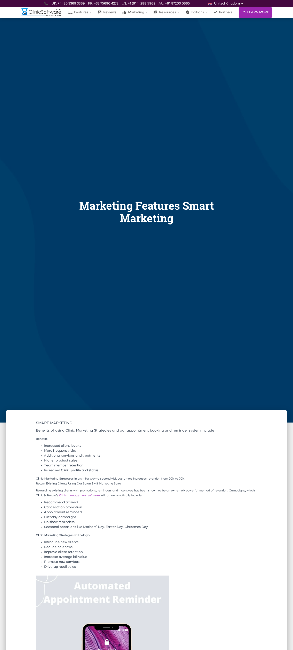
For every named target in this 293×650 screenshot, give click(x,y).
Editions (195, 12)
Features (78, 12)
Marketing (133, 12)
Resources (165, 12)
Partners (223, 12)
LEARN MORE (255, 12)
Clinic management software (79, 495)
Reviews (107, 12)
